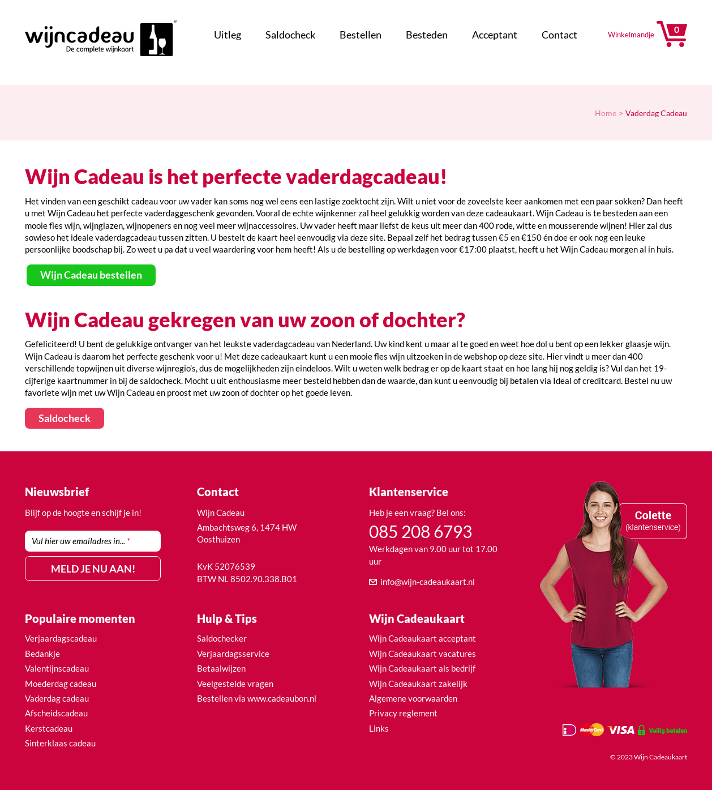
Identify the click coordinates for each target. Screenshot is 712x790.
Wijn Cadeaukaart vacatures (422, 653)
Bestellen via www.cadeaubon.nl (256, 698)
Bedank (39, 653)
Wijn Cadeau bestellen (91, 274)
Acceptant (494, 34)
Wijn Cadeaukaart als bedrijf (422, 668)
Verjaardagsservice (233, 653)
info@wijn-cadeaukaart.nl (427, 582)
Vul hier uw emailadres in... (81, 541)
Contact (559, 34)
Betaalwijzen (221, 668)
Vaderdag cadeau (57, 698)
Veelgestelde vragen (235, 683)
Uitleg (227, 34)
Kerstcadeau (48, 728)
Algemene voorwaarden (413, 698)
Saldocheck (290, 34)
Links (379, 728)
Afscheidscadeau (56, 713)
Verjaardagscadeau (61, 638)
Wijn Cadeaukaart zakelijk (418, 683)
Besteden (427, 34)
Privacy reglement (403, 713)
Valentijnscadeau (57, 668)
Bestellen (360, 34)
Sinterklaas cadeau (60, 743)
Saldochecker (222, 638)
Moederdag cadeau (60, 683)
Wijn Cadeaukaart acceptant (422, 638)
